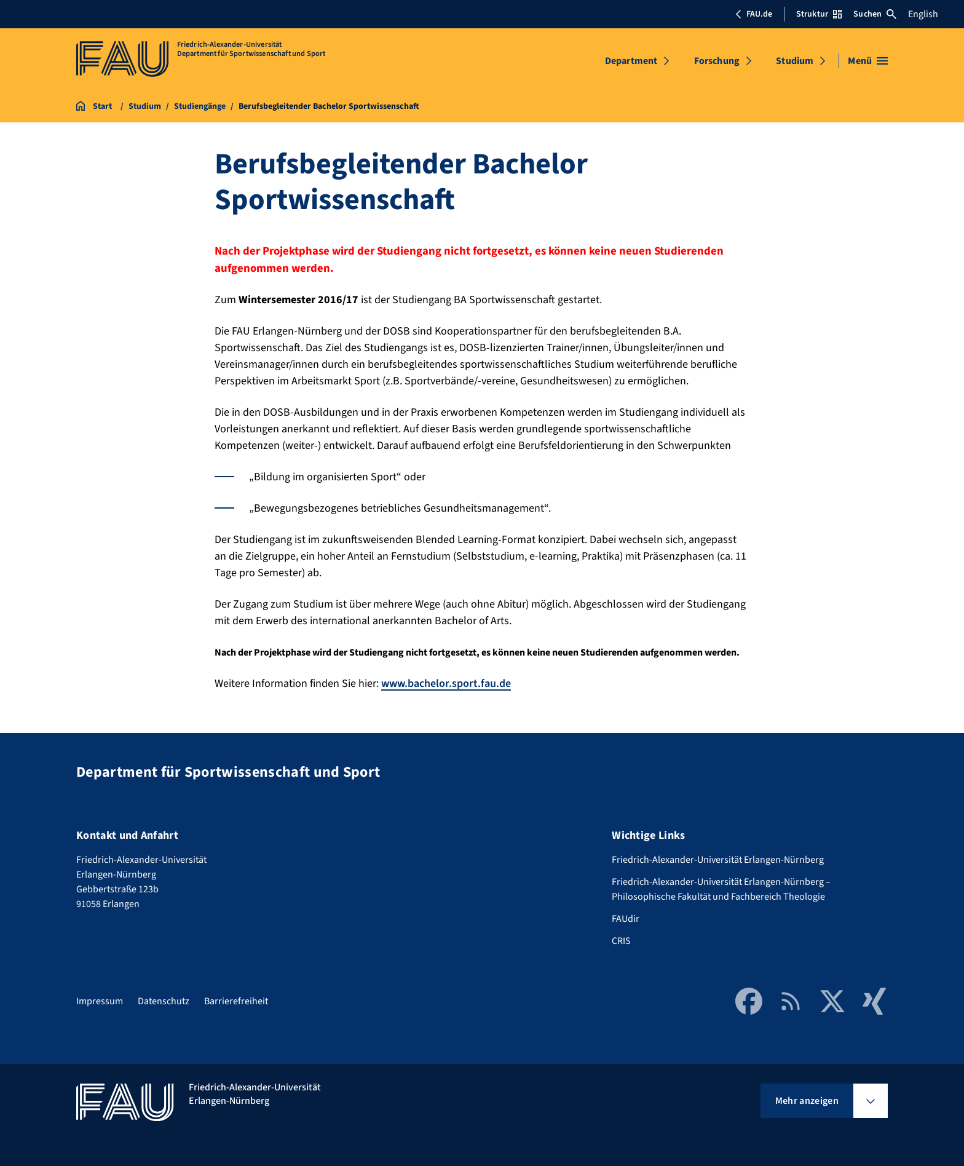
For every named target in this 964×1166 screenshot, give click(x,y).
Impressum (99, 1001)
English (923, 14)
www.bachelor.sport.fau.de (446, 683)
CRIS (621, 941)
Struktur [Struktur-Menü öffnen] (819, 14)
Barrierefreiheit (236, 1001)
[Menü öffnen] (868, 60)
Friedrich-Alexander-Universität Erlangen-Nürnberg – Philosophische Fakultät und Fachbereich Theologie (721, 889)
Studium (794, 61)
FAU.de (754, 14)
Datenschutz (163, 1001)
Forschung (717, 61)
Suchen (874, 14)
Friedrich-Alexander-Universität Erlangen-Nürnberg (718, 860)
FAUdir (625, 919)
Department (631, 61)
